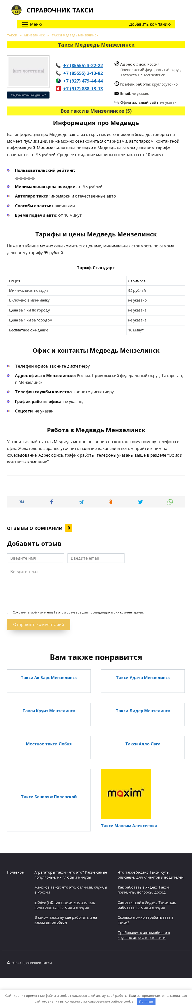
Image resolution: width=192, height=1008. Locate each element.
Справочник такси (60, 10)
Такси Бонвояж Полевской (49, 796)
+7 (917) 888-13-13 (83, 89)
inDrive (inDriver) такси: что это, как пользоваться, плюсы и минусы (64, 905)
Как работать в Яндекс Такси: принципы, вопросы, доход (144, 890)
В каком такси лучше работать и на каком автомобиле (65, 920)
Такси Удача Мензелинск (143, 677)
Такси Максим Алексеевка (129, 825)
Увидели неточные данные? (28, 95)
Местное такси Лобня (49, 744)
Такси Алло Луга (142, 744)
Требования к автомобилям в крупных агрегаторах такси (144, 935)
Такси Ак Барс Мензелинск (49, 677)
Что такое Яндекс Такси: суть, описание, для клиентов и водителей (151, 875)
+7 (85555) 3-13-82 (83, 73)
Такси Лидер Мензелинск (143, 710)
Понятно (146, 1001)
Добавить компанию (150, 24)
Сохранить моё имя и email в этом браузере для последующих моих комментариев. (78, 612)
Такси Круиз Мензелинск (48, 710)
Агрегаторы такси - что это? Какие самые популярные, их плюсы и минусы (70, 875)
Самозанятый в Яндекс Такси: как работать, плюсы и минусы (147, 905)
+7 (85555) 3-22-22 (83, 65)
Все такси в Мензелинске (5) (96, 110)
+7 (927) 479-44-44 (83, 81)
